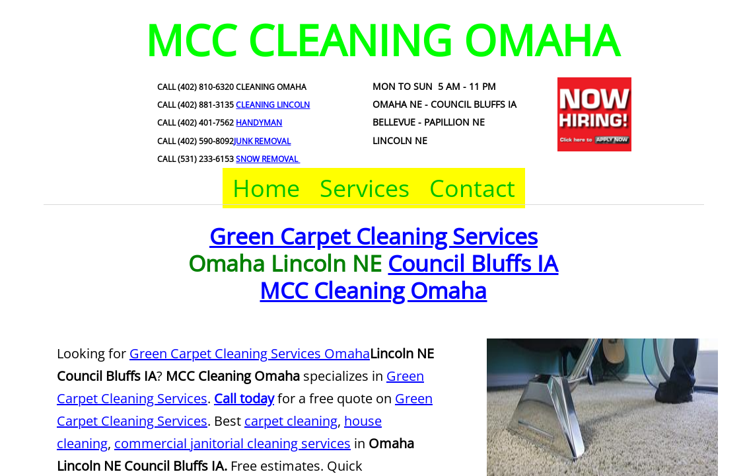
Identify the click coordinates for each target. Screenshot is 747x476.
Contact (472, 188)
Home (266, 188)
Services (364, 188)
